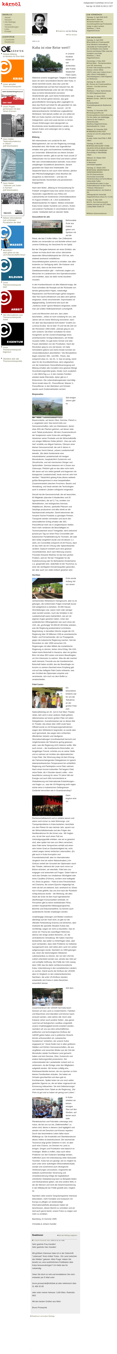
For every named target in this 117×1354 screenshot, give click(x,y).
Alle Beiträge (10, 22)
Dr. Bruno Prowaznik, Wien (41, 1240)
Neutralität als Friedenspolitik (98, 42)
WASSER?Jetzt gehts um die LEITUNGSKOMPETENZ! (14, 252)
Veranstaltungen (12, 27)
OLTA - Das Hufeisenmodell (98, 202)
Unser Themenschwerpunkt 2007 (12, 284)
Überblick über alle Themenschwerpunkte (12, 360)
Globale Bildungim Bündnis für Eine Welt (13, 55)
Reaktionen (9, 42)
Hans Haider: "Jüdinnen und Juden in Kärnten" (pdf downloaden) (12, 186)
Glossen (8, 20)
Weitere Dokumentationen (97, 213)
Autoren (8, 24)
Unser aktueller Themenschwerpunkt (12, 85)
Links (7, 29)
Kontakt (8, 31)
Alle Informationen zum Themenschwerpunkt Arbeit (13, 317)
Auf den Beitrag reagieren (67, 1235)
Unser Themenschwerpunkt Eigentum (12, 349)
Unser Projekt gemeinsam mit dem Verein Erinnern (11, 108)
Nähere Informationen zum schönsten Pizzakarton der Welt (12, 220)
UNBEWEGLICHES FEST (97, 131)
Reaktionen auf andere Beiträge (43, 1316)
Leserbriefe (9, 40)
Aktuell (7, 17)
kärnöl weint (92, 160)
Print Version (72, 35)
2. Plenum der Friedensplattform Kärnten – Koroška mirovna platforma (99, 86)
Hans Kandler (38, 35)
